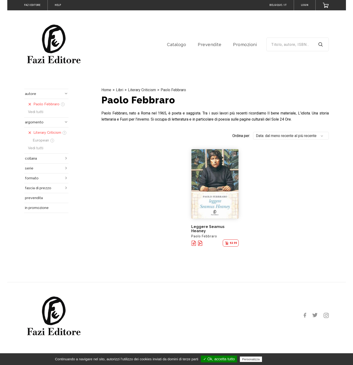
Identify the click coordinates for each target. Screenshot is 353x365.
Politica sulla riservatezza (282, 359)
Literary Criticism (142, 90)
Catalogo (176, 44)
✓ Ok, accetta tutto (219, 359)
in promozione (37, 208)
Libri (119, 90)
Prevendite (209, 44)
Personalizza (251, 359)
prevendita (34, 198)
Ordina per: (241, 135)
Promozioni (245, 44)
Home (106, 90)
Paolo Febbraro (173, 90)
